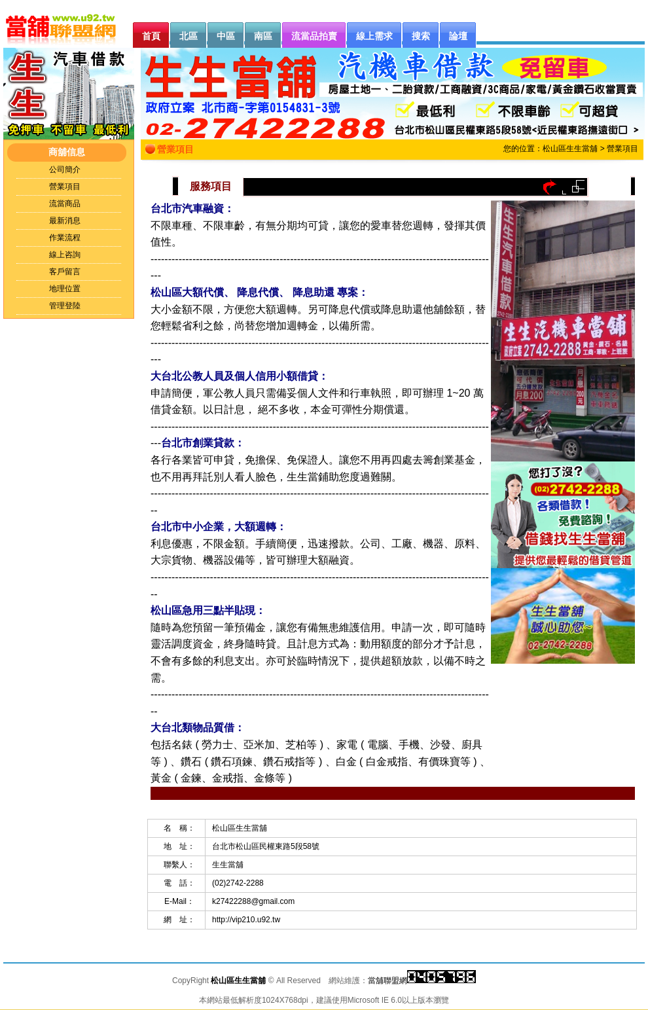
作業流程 (65, 237)
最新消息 (65, 220)
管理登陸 (65, 305)
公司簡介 (65, 169)
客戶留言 (65, 271)
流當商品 (65, 203)
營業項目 (65, 186)
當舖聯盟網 (387, 980)
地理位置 (65, 288)
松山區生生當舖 (570, 148)
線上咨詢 (65, 254)
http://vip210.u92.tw (246, 919)
